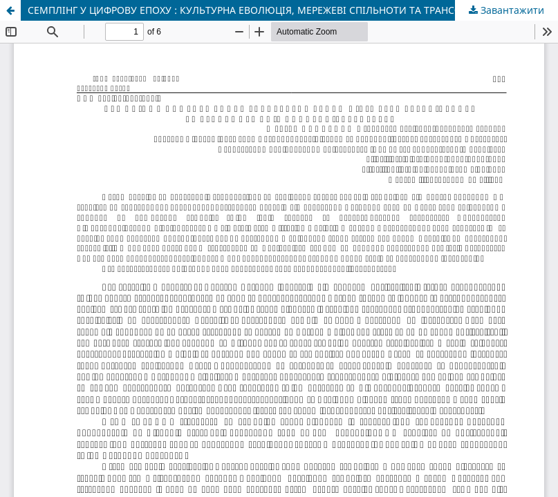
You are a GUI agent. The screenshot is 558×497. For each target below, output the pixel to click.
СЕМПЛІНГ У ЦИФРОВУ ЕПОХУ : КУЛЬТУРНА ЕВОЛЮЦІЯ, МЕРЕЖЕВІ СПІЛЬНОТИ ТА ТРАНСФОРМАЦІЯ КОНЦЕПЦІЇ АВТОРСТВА (293, 10)
